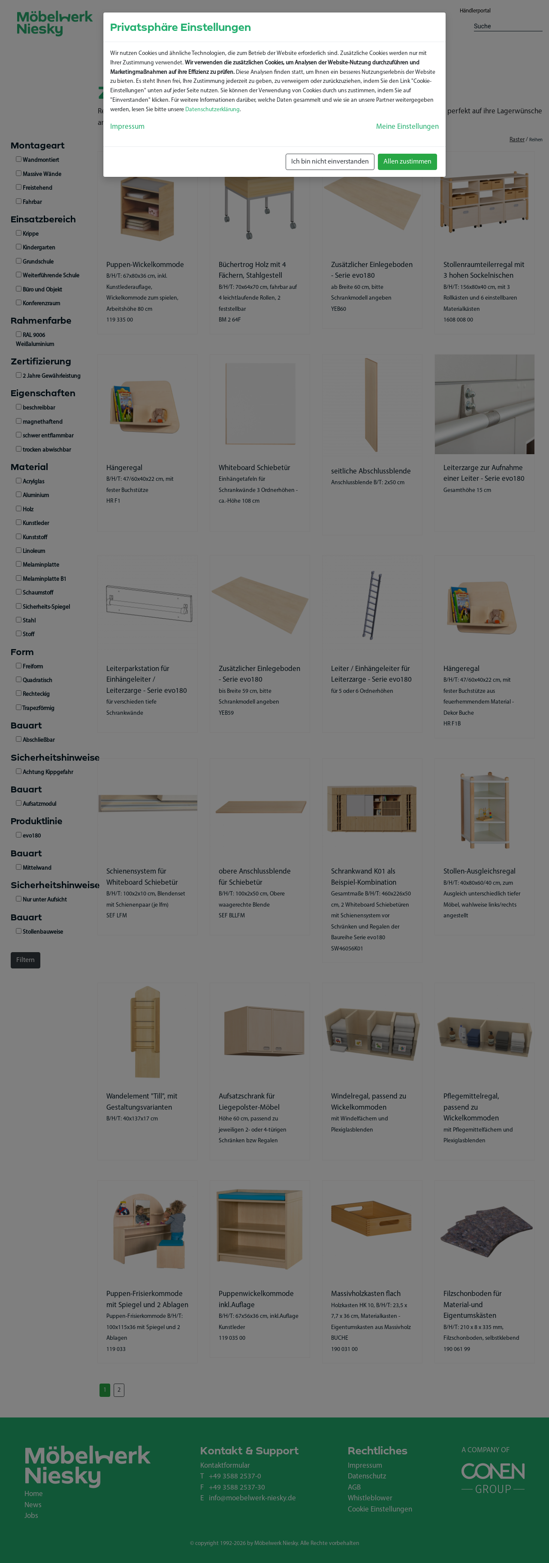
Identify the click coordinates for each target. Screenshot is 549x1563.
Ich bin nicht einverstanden (330, 161)
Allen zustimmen (407, 161)
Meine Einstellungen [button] (407, 127)
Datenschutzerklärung (212, 109)
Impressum (127, 127)
